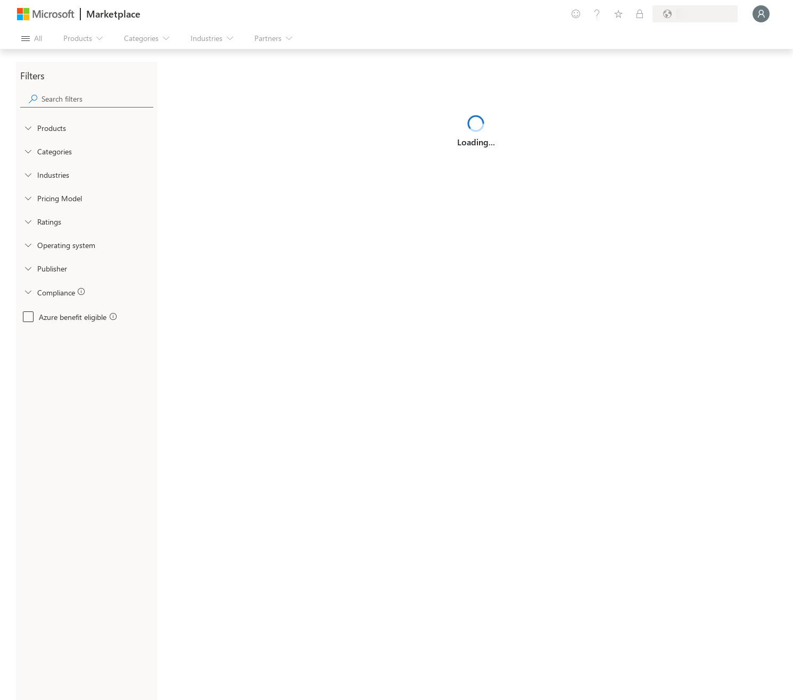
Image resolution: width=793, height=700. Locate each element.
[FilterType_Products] (28, 128)
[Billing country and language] (695, 13)
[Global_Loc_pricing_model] (28, 198)
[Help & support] (597, 14)
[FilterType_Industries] (28, 174)
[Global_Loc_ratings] (28, 221)
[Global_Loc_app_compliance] (28, 292)
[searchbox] (97, 98)
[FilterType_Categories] (28, 151)
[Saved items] (618, 14)
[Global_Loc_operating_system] (28, 245)
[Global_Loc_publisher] (28, 268)
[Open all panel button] (31, 38)
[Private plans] (639, 14)
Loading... (476, 141)
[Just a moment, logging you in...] (761, 13)
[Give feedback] (575, 14)
